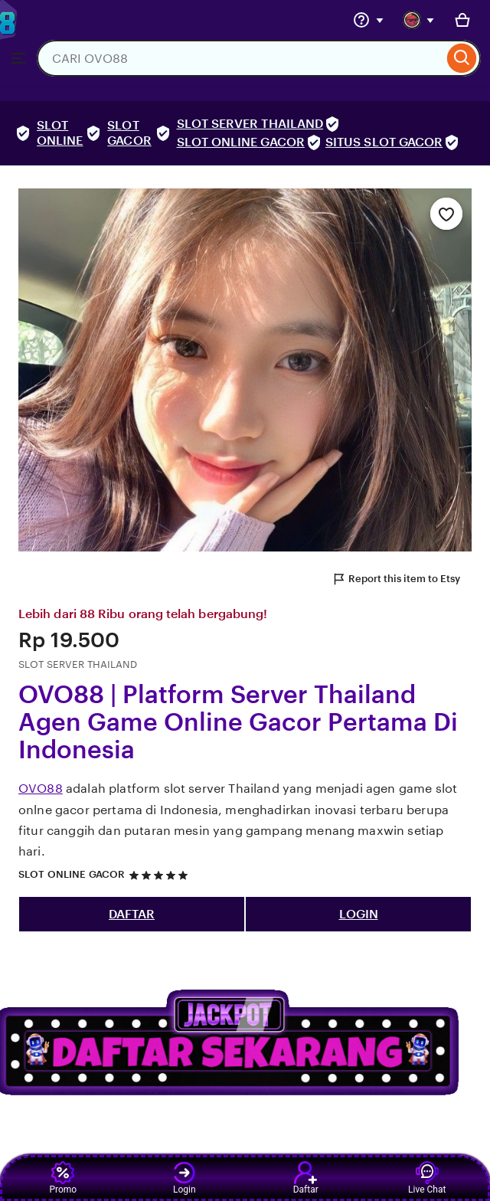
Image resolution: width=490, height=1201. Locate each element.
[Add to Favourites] (446, 214)
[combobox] (240, 58)
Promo (63, 1178)
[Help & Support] (368, 20)
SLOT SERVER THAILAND (250, 123)
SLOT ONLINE (60, 133)
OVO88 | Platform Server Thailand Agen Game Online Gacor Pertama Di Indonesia (238, 722)
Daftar (305, 1178)
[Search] (462, 58)
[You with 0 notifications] (419, 20)
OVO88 (40, 788)
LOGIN (358, 914)
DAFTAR (132, 914)
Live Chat (427, 1178)
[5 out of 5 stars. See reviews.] (160, 875)
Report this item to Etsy (396, 579)
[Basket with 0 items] (462, 20)
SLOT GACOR (129, 133)
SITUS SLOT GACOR (384, 142)
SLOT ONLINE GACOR (241, 142)
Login (184, 1178)
